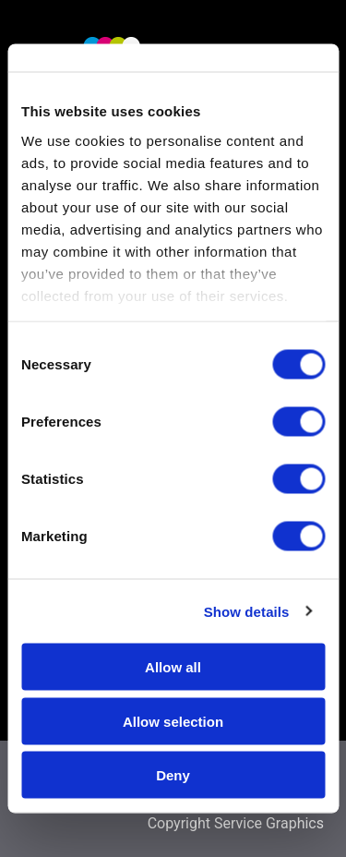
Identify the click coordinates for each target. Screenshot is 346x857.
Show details (247, 611)
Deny (173, 775)
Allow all (173, 667)
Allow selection (173, 721)
